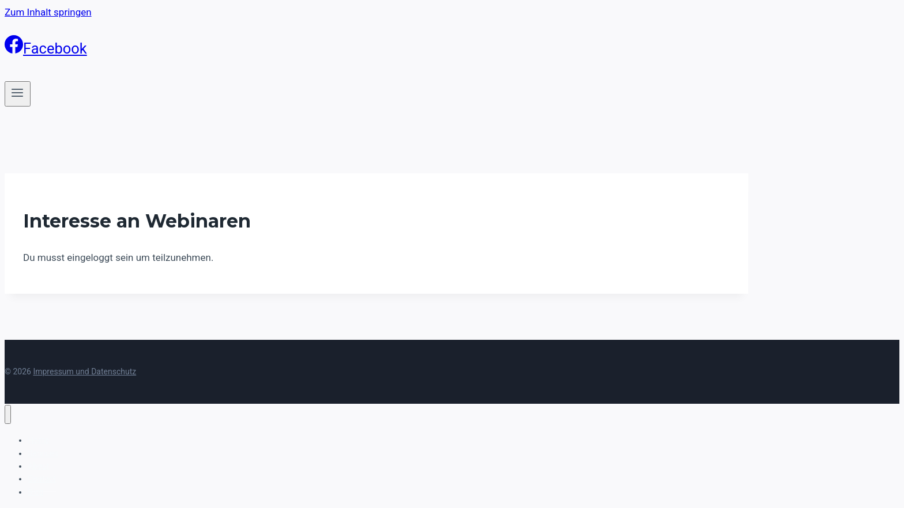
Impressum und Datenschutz (84, 371)
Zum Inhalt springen (48, 12)
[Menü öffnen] (18, 94)
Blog (36, 491)
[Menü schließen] (8, 414)
